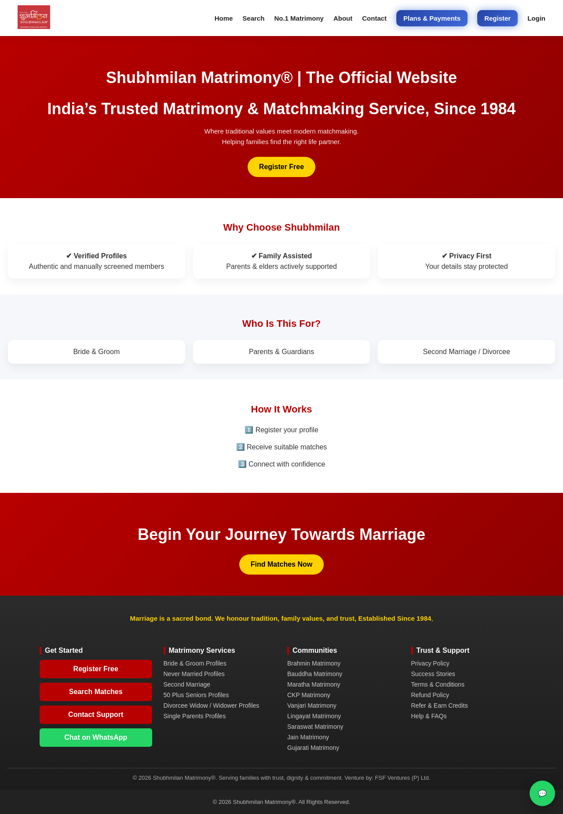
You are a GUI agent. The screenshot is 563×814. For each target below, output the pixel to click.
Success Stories (433, 673)
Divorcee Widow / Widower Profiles (212, 705)
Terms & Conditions (437, 684)
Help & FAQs (429, 716)
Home (224, 18)
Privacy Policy (430, 663)
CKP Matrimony (308, 694)
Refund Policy (430, 694)
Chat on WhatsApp (95, 737)
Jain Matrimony (308, 737)
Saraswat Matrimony (315, 726)
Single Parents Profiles (195, 716)
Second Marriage (187, 684)
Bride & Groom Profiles (195, 663)
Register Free (281, 166)
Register (497, 18)
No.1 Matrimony (299, 18)
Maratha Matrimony (313, 684)
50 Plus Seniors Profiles (196, 694)
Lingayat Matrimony (314, 716)
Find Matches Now (281, 564)
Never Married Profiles (194, 673)
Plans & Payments (432, 18)
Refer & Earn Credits (439, 705)
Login (536, 18)
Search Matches (96, 691)
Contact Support (95, 714)
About (342, 18)
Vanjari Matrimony (311, 705)
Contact (374, 18)
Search (253, 18)
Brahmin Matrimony (313, 663)
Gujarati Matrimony (313, 747)
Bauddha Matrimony (314, 673)
